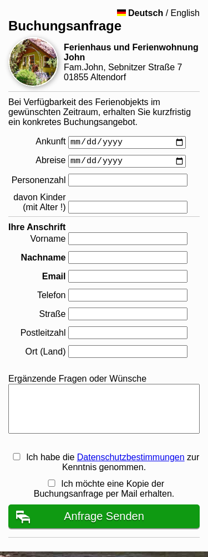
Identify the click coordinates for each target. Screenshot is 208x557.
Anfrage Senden (104, 516)
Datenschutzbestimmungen (131, 457)
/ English (158, 13)
